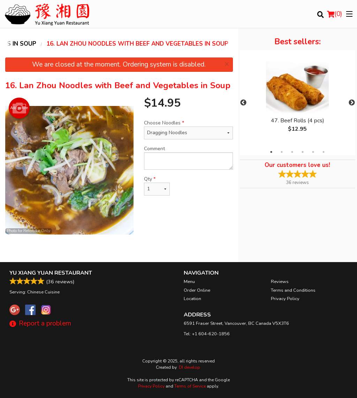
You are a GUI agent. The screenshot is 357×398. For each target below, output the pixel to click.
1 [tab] (271, 151)
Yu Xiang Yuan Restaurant (50, 273)
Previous (243, 102)
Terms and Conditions (293, 290)
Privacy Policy (285, 299)
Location (192, 299)
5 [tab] (313, 151)
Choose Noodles (188, 129)
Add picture (19, 108)
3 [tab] (292, 151)
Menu (189, 281)
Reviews (280, 281)
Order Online (197, 290)
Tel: (207, 334)
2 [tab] (281, 151)
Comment (188, 157)
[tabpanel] (298, 98)
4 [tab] (302, 151)
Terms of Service (190, 386)
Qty (157, 186)
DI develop (189, 367)
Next (351, 102)
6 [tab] (323, 151)
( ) (334, 14)
